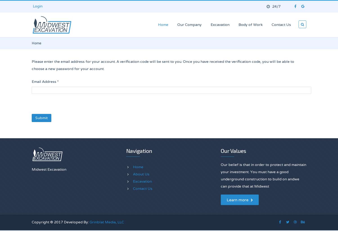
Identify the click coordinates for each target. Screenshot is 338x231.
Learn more (240, 199)
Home (163, 24)
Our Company (189, 24)
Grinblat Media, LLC (107, 222)
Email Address (45, 81)
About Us (141, 174)
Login (38, 6)
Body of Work (251, 24)
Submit (41, 118)
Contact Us (281, 24)
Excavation (220, 24)
